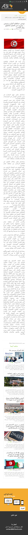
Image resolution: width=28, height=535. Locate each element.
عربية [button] (12, 1)
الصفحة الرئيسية (22, 15)
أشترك (22, 508)
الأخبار (15, 15)
